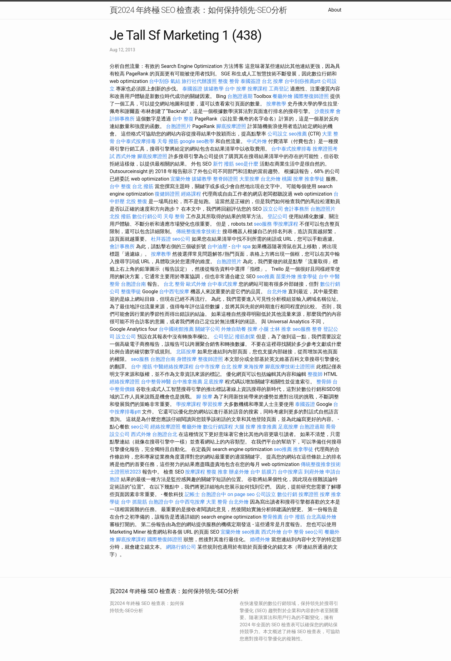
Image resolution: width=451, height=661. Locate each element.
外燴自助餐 (233, 329)
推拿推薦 (267, 427)
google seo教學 (197, 141)
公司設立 (277, 134)
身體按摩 (187, 359)
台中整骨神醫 (156, 382)
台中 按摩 (235, 89)
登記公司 (277, 216)
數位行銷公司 (147, 216)
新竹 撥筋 (223, 164)
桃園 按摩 (292, 179)
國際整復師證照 (311, 96)
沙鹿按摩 (324, 111)
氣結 (175, 81)
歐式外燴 (196, 284)
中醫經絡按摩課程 (173, 367)
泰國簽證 (251, 81)
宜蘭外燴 (180, 179)
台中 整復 (183, 119)
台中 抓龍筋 (134, 502)
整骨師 (323, 382)
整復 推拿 (217, 472)
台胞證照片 (178, 126)
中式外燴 (257, 141)
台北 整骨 (174, 284)
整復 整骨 (228, 81)
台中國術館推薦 (176, 329)
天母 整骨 (174, 216)
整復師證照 (210, 359)
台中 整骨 (293, 532)
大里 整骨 (216, 502)
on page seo (241, 494)
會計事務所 (296, 209)
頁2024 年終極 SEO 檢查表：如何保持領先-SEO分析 (198, 10)
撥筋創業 (245, 337)
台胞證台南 (133, 284)
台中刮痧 (159, 81)
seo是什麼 (246, 164)
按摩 (325, 494)
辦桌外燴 (239, 472)
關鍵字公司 (207, 329)
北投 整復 (136, 201)
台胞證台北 (164, 434)
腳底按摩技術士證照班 (290, 367)
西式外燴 (126, 156)
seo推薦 (298, 134)
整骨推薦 (272, 517)
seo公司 (181, 239)
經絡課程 (191, 194)
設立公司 (273, 209)
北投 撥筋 (120, 216)
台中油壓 (217, 246)
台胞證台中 (213, 494)
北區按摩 (186, 352)
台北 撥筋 (142, 186)
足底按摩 (214, 382)
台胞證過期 (239, 96)
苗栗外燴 (286, 276)
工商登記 (279, 89)
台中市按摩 (207, 367)
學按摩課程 (285, 224)
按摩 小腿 (258, 329)
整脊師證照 (225, 179)
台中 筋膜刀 (263, 472)
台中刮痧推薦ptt (302, 81)
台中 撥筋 (141, 367)
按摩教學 (276, 104)
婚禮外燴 (260, 539)
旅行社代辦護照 (199, 81)
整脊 (317, 329)
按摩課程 (257, 89)
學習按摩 (212, 404)
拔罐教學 (214, 89)
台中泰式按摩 (222, 284)
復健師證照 (167, 194)
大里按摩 (249, 179)
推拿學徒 (314, 179)
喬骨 (331, 427)
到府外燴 (314, 472)
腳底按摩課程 (131, 539)
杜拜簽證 (161, 239)
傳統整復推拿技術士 (198, 231)
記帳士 (192, 494)
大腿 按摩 (245, 427)
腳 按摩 (204, 397)
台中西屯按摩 (174, 292)
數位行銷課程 (218, 427)
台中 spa (241, 246)
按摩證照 (308, 494)
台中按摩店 (290, 472)
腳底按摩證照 (231, 126)
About (334, 10)
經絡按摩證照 (125, 382)
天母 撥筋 (168, 141)
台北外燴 (271, 179)
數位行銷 (287, 494)
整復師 (315, 374)
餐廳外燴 (282, 96)
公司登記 (224, 337)
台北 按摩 (272, 81)
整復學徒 (131, 292)
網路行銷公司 (181, 547)
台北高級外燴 (321, 517)
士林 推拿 (280, 329)
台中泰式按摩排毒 (136, 141)
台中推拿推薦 (187, 382)
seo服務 (263, 224)
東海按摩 (254, 367)
